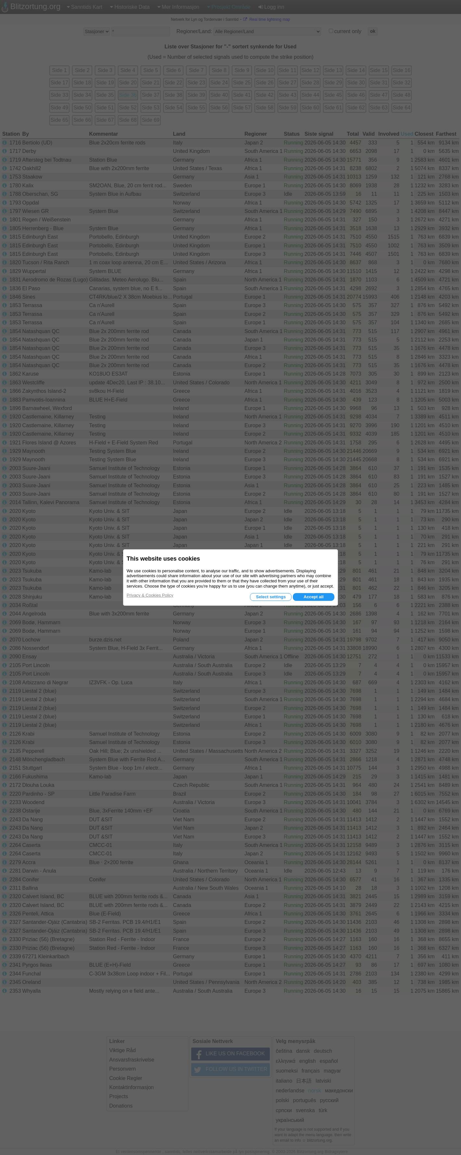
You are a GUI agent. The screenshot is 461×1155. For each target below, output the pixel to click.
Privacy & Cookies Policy (150, 595)
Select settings (271, 596)
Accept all (313, 596)
